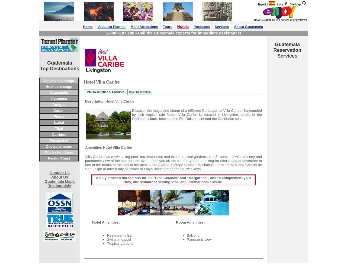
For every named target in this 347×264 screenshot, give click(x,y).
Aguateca (59, 99)
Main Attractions (144, 27)
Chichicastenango (59, 81)
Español (267, 4)
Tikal (59, 128)
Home (88, 27)
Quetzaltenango (59, 146)
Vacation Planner (111, 27)
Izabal (59, 122)
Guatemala (59, 93)
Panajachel (59, 140)
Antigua (58, 105)
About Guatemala (248, 27)
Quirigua (59, 134)
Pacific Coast (59, 158)
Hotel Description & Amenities (105, 92)
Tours (167, 27)
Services (222, 27)
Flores (59, 116)
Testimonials (59, 186)
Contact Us (60, 173)
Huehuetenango (59, 87)
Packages (202, 27)
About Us (59, 177)
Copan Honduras (59, 152)
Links (283, 4)
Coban (58, 111)
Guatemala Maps (59, 181)
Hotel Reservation (139, 92)
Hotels (183, 26)
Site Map (299, 4)
